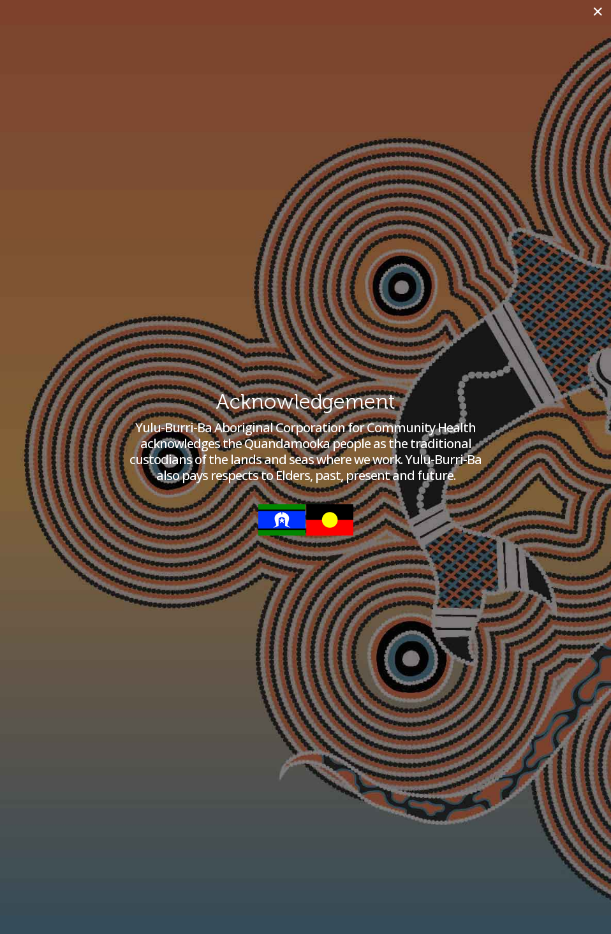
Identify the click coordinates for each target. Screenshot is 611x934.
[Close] (597, 11)
